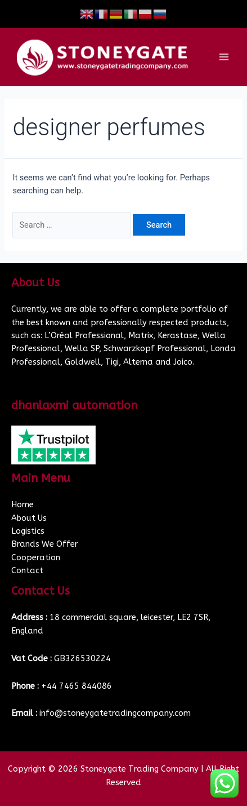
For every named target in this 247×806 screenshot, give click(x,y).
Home (22, 505)
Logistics (27, 531)
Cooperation (35, 558)
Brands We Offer (44, 544)
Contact (27, 570)
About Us (29, 518)
